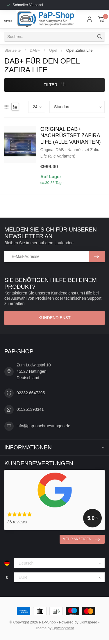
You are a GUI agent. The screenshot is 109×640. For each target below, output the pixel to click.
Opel (53, 50)
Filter (54, 84)
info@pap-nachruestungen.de (43, 426)
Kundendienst (54, 317)
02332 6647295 (31, 392)
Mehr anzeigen (81, 539)
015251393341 (30, 409)
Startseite (12, 50)
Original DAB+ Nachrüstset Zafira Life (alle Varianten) (70, 135)
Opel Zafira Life (79, 50)
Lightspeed (88, 622)
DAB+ (35, 50)
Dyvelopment (63, 628)
